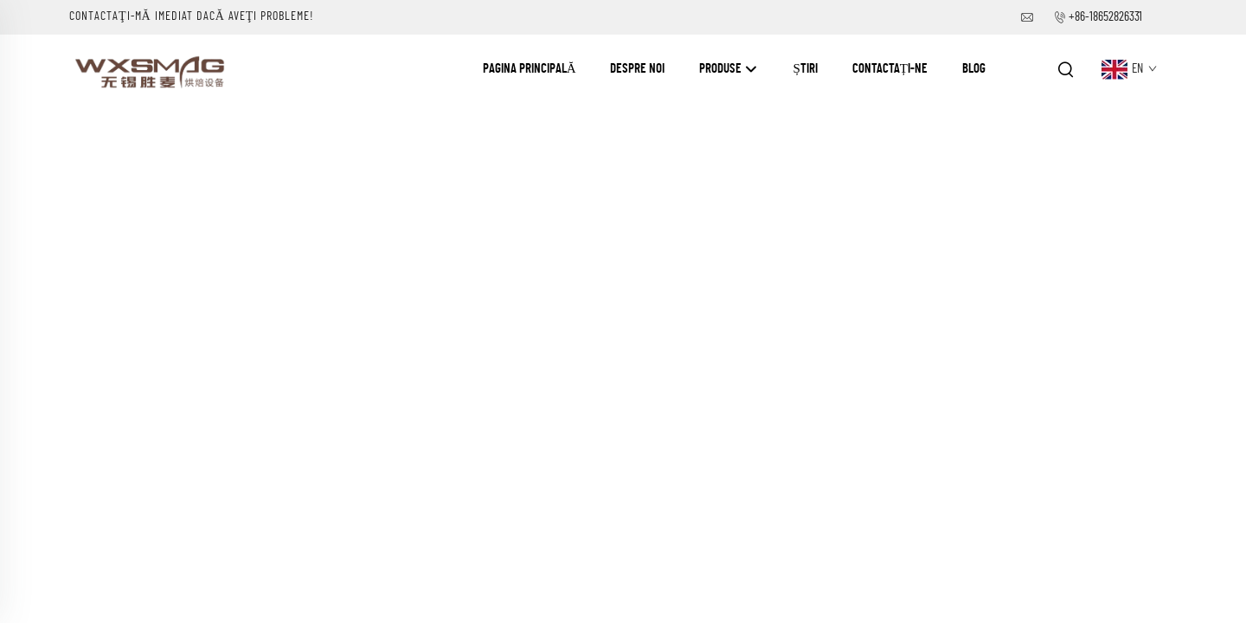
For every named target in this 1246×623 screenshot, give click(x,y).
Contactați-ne (890, 68)
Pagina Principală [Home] (529, 68)
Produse (728, 69)
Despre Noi (637, 68)
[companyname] (152, 68)
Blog (974, 68)
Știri (805, 68)
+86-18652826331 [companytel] (1105, 16)
